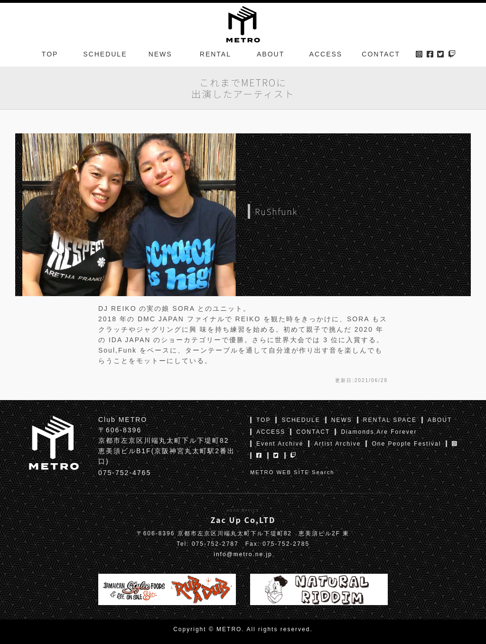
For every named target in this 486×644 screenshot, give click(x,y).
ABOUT (270, 54)
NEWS (160, 54)
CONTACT (381, 54)
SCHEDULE (105, 54)
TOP (50, 54)
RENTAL (215, 54)
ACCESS (326, 54)
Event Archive (279, 443)
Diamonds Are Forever (379, 432)
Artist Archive (337, 443)
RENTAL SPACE (390, 420)
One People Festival (406, 443)
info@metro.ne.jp (243, 554)
